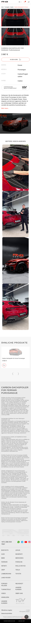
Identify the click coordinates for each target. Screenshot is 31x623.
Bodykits (4, 550)
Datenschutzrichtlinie (6, 613)
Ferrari (4, 562)
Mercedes (19, 558)
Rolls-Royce (21, 566)
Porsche (19, 562)
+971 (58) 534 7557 (6, 543)
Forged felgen (4, 584)
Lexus (18, 550)
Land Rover (5, 577)
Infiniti (4, 566)
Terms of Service (24, 618)
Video (3, 593)
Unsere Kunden (4, 602)
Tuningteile (6, 589)
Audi (3, 554)
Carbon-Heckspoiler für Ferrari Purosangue (13, 358)
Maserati (19, 554)
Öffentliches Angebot (6, 610)
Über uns (19, 593)
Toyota (18, 573)
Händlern (5, 597)
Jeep (3, 569)
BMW (3, 558)
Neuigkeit (19, 583)
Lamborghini (6, 573)
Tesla (18, 569)
